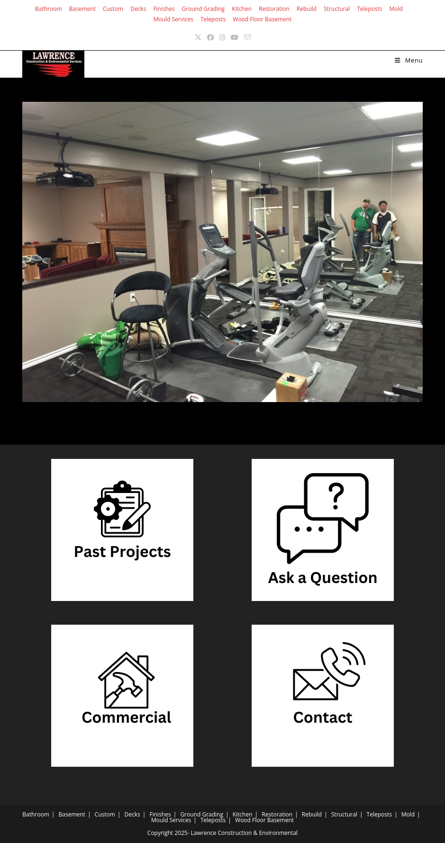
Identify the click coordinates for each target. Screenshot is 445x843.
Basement (82, 9)
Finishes (163, 9)
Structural (337, 9)
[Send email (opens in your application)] (247, 37)
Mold (396, 9)
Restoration (274, 9)
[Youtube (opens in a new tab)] (234, 37)
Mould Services (173, 19)
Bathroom (48, 9)
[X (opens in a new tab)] (198, 37)
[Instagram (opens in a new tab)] (222, 37)
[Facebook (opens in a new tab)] (210, 37)
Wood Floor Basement (262, 19)
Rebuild (307, 9)
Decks (138, 9)
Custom (113, 9)
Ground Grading (203, 9)
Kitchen (242, 9)
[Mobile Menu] (409, 60)
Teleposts (369, 9)
